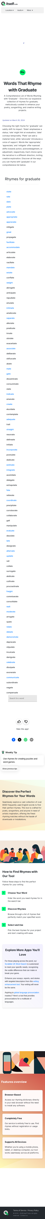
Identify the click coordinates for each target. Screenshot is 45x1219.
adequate (10, 419)
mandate (10, 267)
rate (8, 196)
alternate (10, 551)
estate (9, 272)
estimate (10, 465)
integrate (10, 470)
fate (8, 490)
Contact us (24, 1215)
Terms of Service (19, 1210)
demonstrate (12, 637)
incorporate (11, 449)
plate (8, 207)
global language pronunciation (26, 993)
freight (9, 591)
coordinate (11, 500)
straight (10, 429)
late (8, 541)
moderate (10, 611)
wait (8, 606)
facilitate (10, 242)
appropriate (11, 217)
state (8, 191)
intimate (10, 308)
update (9, 556)
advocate (10, 212)
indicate (10, 394)
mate (8, 368)
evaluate (10, 530)
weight (9, 282)
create (9, 404)
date (8, 201)
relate (9, 627)
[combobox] (22, 698)
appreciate (11, 222)
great (8, 232)
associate (10, 348)
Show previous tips (9, 769)
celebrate (10, 662)
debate (9, 632)
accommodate (13, 247)
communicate (12, 677)
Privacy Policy (33, 1210)
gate (8, 374)
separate (10, 318)
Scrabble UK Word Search (16, 964)
